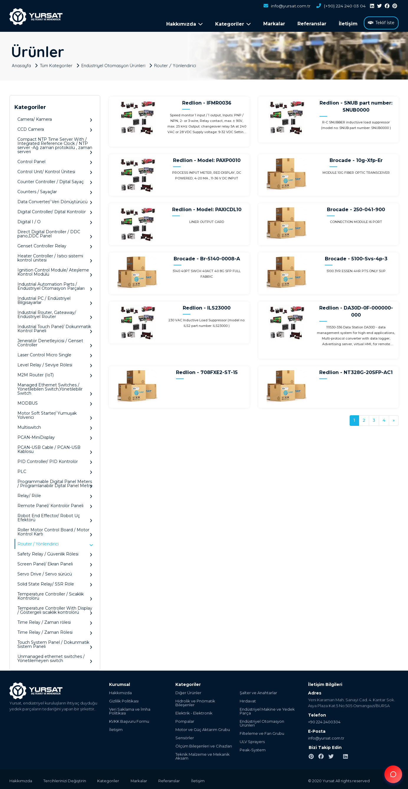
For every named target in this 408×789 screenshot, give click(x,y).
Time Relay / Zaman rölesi (54, 621)
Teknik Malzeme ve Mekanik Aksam (202, 755)
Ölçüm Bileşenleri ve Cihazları (203, 745)
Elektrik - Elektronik (194, 712)
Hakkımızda (120, 691)
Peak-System (253, 748)
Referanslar (311, 24)
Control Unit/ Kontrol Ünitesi (54, 170)
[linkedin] (372, 6)
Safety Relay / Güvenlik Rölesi (54, 552)
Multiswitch (54, 426)
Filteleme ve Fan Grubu (262, 732)
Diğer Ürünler (188, 691)
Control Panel (54, 160)
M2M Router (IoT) (54, 373)
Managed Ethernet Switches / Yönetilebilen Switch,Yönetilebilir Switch (54, 388)
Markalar (274, 24)
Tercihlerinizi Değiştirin (65, 779)
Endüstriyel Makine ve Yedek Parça (267, 710)
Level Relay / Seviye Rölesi (54, 363)
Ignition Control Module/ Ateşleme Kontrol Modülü (54, 271)
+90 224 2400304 (324, 720)
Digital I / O (54, 220)
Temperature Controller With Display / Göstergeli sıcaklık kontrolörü (54, 609)
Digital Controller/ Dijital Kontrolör (54, 210)
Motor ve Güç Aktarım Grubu (202, 728)
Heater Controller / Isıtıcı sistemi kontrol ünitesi (54, 257)
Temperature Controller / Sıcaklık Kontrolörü (54, 595)
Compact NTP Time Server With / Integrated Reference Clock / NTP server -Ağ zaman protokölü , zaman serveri (54, 144)
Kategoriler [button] (233, 24)
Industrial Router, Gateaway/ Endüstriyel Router (54, 313)
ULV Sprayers (252, 740)
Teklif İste (381, 22)
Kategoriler (109, 779)
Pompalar (184, 720)
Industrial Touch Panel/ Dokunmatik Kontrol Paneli (54, 327)
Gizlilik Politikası (124, 700)
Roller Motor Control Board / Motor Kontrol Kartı (54, 530)
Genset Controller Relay (54, 244)
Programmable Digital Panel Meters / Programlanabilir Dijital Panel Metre (55, 482)
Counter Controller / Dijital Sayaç (54, 180)
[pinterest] (394, 6)
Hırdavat (248, 700)
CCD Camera (54, 128)
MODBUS (54, 402)
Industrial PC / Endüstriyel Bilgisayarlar (54, 299)
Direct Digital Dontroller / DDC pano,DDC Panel (54, 232)
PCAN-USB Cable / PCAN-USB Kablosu (54, 448)
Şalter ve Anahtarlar (258, 691)
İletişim (348, 24)
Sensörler (184, 736)
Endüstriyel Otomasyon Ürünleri (114, 64)
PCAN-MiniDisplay (54, 436)
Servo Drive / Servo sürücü (54, 572)
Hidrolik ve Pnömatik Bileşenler (195, 701)
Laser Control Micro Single (54, 353)
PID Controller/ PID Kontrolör (54, 460)
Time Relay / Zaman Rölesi (54, 631)
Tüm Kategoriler (56, 64)
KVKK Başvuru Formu (129, 720)
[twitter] (379, 6)
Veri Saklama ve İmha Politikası (129, 710)
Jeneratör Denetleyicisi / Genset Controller (54, 341)
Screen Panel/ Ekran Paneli (54, 562)
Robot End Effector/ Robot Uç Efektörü (54, 516)
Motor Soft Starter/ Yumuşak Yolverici (54, 414)
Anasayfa (22, 64)
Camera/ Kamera (54, 118)
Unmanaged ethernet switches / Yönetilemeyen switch (54, 657)
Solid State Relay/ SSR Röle (54, 582)
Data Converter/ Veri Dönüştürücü (54, 200)
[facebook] (387, 6)
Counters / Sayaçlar (54, 190)
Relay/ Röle (54, 494)
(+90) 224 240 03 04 (341, 6)
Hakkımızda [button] (184, 24)
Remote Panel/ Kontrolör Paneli (54, 504)
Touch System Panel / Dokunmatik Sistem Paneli (54, 643)
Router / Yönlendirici (177, 64)
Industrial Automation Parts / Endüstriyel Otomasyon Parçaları (54, 285)
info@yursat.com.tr (286, 6)
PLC (54, 470)
